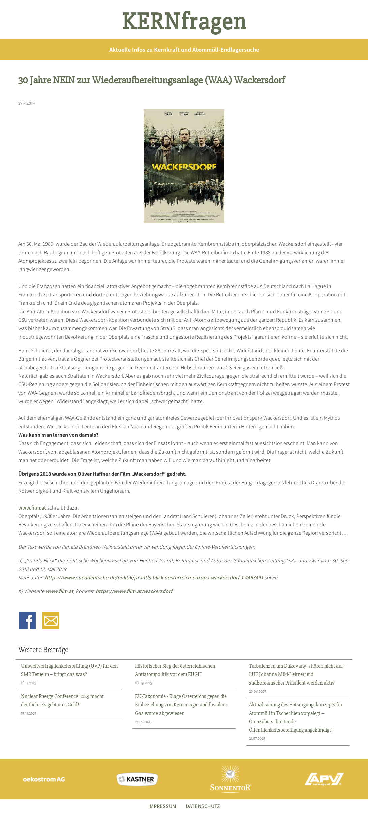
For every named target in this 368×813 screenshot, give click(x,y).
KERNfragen (184, 21)
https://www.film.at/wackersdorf (134, 591)
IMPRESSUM (162, 806)
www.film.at (32, 507)
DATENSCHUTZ (203, 806)
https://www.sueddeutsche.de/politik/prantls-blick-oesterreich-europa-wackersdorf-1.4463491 (154, 577)
